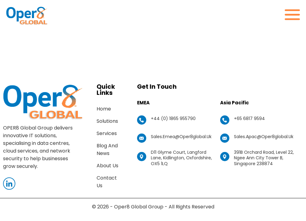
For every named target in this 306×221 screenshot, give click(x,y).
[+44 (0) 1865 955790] (141, 120)
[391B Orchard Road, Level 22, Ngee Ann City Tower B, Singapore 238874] (224, 156)
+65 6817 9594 (249, 118)
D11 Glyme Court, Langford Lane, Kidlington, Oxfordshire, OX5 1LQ (181, 157)
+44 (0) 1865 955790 (173, 118)
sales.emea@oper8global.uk (181, 137)
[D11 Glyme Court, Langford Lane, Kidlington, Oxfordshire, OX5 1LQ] (141, 156)
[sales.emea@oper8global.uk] (141, 138)
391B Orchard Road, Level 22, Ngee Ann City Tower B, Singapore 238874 (264, 157)
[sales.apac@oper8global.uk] (224, 138)
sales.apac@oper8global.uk (263, 137)
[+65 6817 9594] (224, 120)
